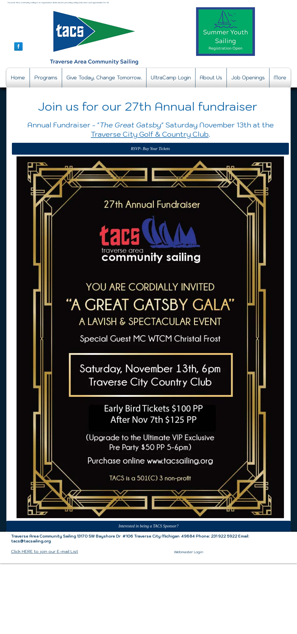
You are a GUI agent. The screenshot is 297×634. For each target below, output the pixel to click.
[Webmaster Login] (189, 552)
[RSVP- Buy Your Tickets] (150, 149)
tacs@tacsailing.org (31, 541)
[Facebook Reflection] (18, 46)
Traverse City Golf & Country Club (150, 134)
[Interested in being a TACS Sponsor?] (148, 526)
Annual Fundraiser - (61, 124)
